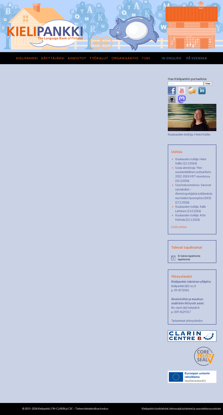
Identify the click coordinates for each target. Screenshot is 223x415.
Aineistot (77, 58)
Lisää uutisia (178, 227)
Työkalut (99, 58)
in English (171, 58)
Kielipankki (27, 58)
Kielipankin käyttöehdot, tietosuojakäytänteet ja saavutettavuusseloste (181, 408)
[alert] (192, 257)
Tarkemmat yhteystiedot (187, 320)
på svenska (196, 58)
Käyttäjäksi (52, 58)
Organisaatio (125, 58)
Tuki (146, 58)
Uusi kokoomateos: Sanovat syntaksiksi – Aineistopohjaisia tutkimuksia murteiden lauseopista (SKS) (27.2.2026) (193, 193)
